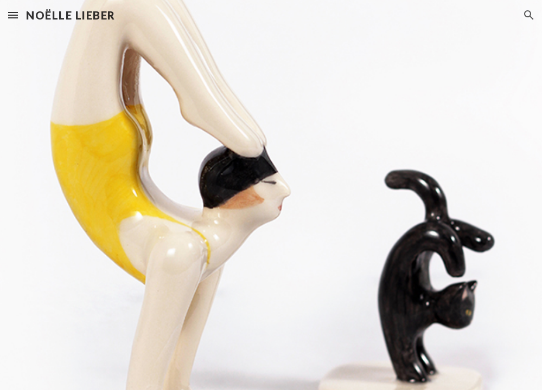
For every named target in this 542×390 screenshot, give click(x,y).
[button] (13, 15)
